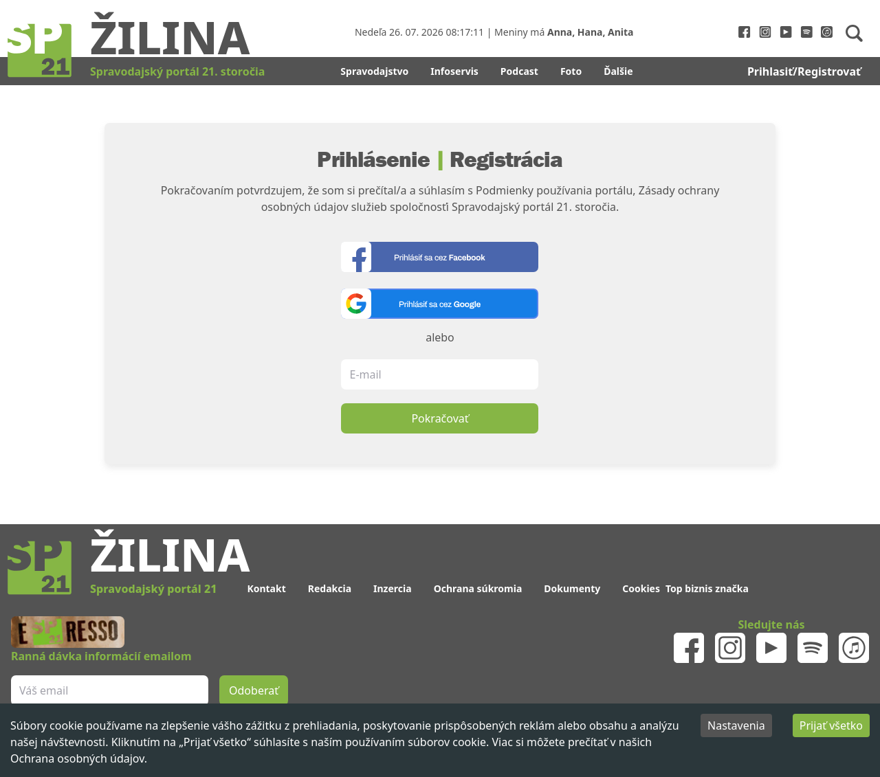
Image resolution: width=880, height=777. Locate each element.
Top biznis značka (707, 588)
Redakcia (329, 588)
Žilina (170, 36)
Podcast (519, 71)
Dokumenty (572, 588)
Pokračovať (439, 418)
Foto (571, 71)
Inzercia (392, 588)
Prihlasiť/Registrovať (804, 71)
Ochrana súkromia (478, 588)
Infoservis (454, 71)
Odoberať (253, 690)
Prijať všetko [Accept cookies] (831, 725)
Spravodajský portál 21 (153, 588)
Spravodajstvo (374, 71)
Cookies (641, 588)
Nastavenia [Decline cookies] (736, 725)
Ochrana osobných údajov (77, 758)
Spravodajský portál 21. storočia (177, 71)
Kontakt (266, 588)
